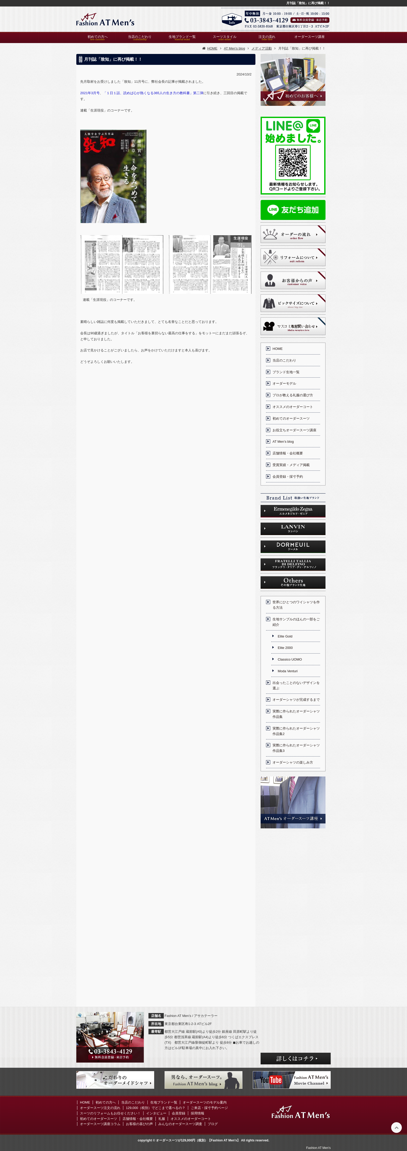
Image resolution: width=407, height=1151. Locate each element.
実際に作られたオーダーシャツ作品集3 (296, 748)
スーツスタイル (224, 37)
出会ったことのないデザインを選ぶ (296, 685)
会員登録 (178, 1113)
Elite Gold (285, 636)
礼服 (161, 1119)
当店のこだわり (140, 37)
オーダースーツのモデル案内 (205, 1102)
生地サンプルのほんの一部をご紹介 (296, 622)
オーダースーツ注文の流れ (100, 1108)
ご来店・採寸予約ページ (209, 1108)
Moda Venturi (288, 671)
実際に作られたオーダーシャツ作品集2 (296, 731)
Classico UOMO (290, 659)
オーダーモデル (284, 383)
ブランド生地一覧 (286, 372)
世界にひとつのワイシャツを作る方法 (296, 604)
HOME (278, 349)
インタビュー (156, 1113)
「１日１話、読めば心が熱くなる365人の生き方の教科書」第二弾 (153, 93)
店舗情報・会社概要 (288, 453)
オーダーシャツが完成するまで (296, 700)
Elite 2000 (285, 648)
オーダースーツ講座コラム (100, 1124)
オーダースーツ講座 (309, 37)
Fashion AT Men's (318, 1148)
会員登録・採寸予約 (288, 477)
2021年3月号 (90, 93)
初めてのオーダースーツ (291, 418)
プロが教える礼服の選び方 (293, 395)
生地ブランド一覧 (182, 37)
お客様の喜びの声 (139, 1124)
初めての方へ (97, 37)
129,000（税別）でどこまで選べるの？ (155, 1108)
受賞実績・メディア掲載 (291, 465)
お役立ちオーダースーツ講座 (294, 430)
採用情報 (197, 1113)
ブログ (213, 1124)
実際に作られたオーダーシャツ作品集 (296, 714)
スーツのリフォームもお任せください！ (110, 1113)
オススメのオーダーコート (293, 407)
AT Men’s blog (283, 441)
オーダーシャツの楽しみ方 (293, 762)
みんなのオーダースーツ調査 (180, 1124)
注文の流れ (267, 37)
